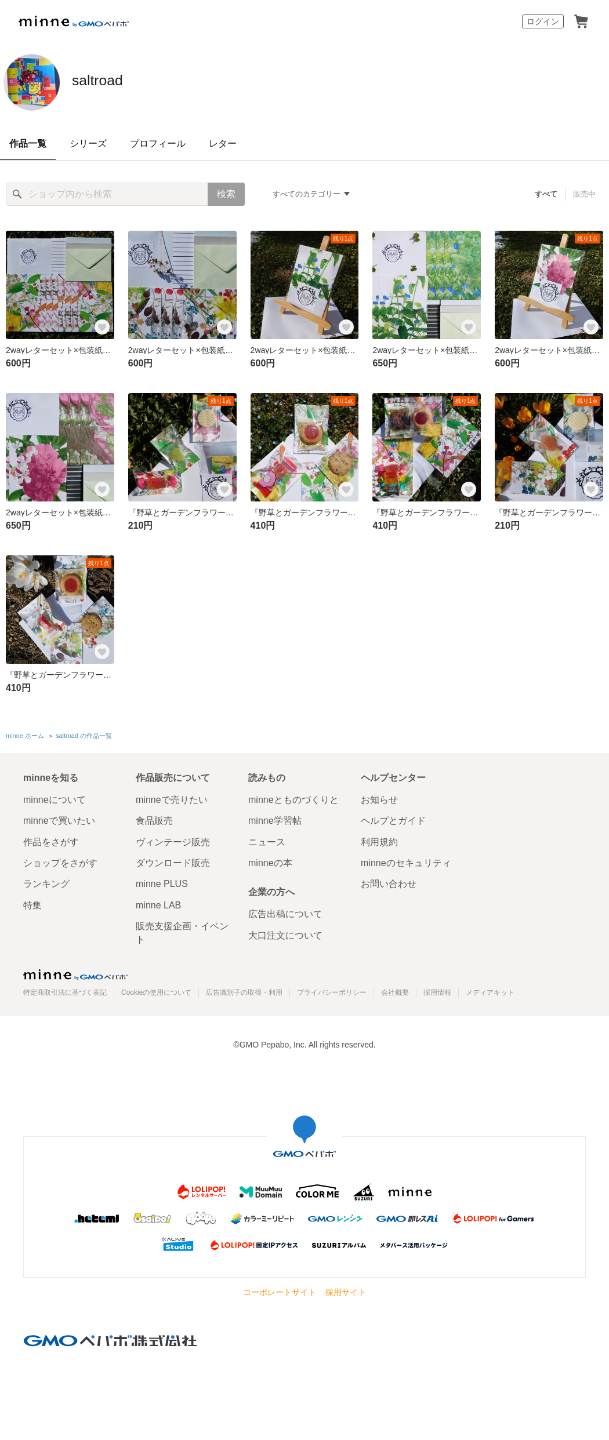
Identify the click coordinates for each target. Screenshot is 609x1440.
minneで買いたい (59, 819)
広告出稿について (285, 912)
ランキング (46, 882)
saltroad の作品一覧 (84, 734)
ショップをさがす (60, 861)
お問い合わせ (388, 882)
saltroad (113, 81)
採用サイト (345, 1290)
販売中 (584, 194)
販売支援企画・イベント (182, 930)
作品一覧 (27, 143)
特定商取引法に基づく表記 (65, 991)
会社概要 (395, 991)
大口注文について (285, 933)
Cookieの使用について (156, 991)
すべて (546, 194)
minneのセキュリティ (406, 861)
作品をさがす (51, 840)
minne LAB (158, 903)
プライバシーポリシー (332, 991)
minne (75, 972)
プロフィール (158, 143)
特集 (32, 903)
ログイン (543, 21)
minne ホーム (25, 734)
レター (223, 143)
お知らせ (379, 797)
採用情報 (437, 991)
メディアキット (490, 991)
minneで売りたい (172, 797)
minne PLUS (162, 882)
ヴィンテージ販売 (173, 840)
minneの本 (270, 861)
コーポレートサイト (279, 1290)
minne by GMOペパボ (74, 21)
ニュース (266, 840)
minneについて (54, 797)
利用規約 (379, 840)
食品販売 (154, 819)
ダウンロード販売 (173, 861)
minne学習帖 (275, 819)
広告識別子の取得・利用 (244, 991)
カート (581, 21)
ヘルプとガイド (393, 819)
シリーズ (88, 143)
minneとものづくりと (293, 797)
